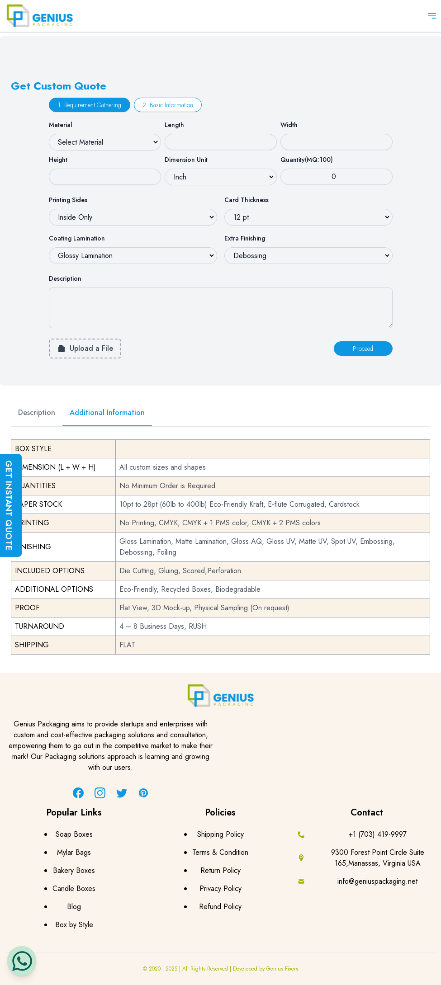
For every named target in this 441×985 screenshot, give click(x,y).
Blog (74, 906)
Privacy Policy (220, 888)
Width (289, 124)
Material (60, 124)
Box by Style (74, 924)
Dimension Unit (186, 159)
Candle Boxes (73, 888)
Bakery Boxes (74, 870)
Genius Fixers (282, 969)
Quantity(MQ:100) (306, 159)
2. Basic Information (167, 104)
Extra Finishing (244, 238)
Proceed (363, 348)
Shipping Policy (220, 834)
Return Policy (220, 870)
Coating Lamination (77, 238)
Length (174, 124)
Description (65, 278)
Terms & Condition (220, 852)
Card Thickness (246, 199)
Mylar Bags (74, 852)
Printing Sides (68, 199)
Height (58, 159)
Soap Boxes (74, 834)
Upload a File (85, 348)
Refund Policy (220, 906)
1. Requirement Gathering (89, 104)
